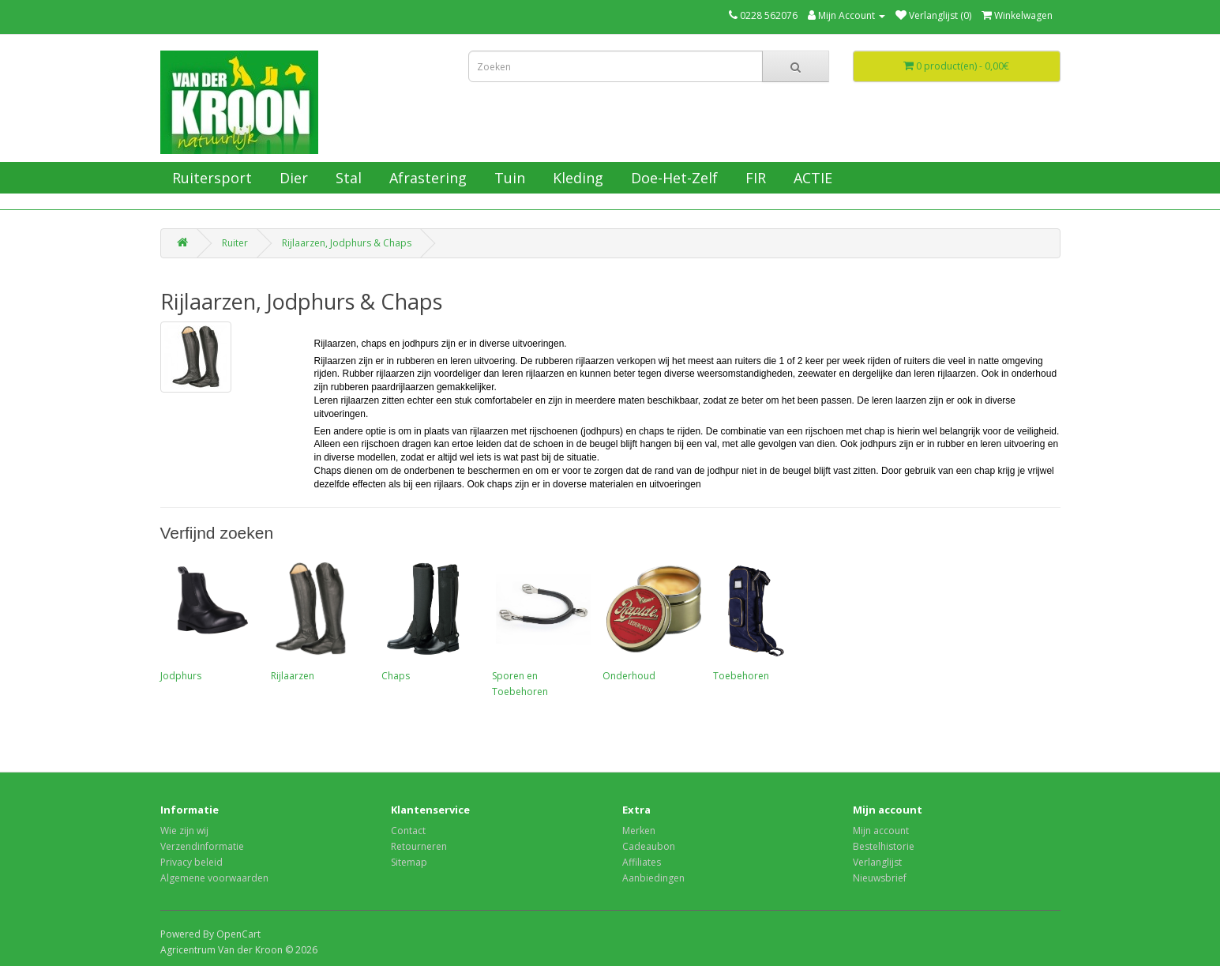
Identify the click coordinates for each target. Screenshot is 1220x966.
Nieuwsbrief (880, 878)
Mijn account (881, 830)
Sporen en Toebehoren (539, 628)
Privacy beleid (191, 862)
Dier (292, 178)
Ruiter (235, 243)
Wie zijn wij (184, 830)
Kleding (576, 178)
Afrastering (426, 178)
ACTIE (811, 178)
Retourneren (419, 846)
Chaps (428, 620)
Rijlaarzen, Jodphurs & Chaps (346, 243)
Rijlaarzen (318, 620)
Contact (408, 830)
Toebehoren (760, 620)
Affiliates (641, 862)
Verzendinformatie (202, 846)
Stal (347, 178)
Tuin (507, 178)
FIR (753, 178)
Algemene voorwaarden (214, 878)
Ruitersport (210, 178)
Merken (638, 830)
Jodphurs (207, 620)
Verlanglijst (877, 862)
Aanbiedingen (653, 878)
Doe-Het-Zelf (672, 178)
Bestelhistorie (883, 846)
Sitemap (409, 862)
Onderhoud (649, 620)
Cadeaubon (648, 846)
